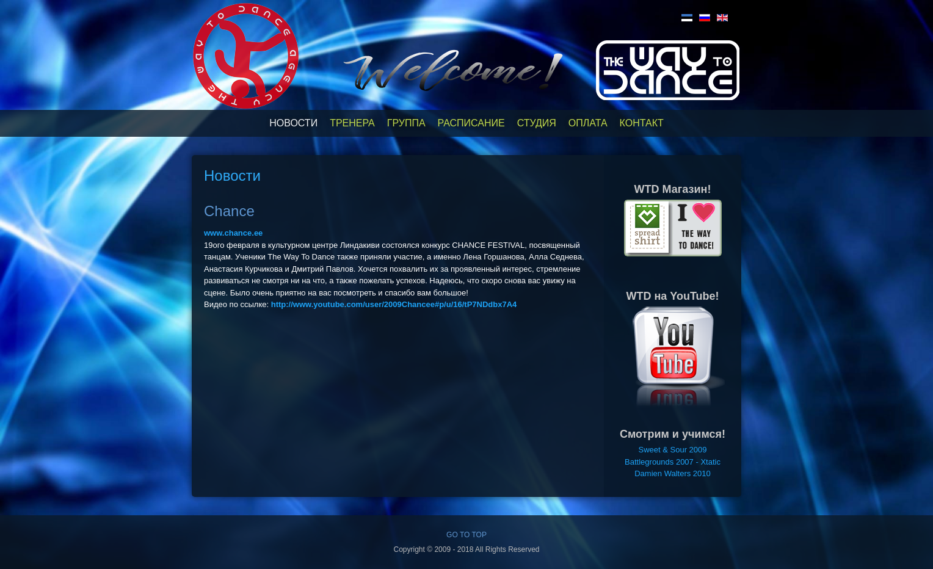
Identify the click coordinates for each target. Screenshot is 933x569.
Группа (406, 123)
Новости (293, 123)
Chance (229, 211)
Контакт (642, 123)
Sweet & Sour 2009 (672, 449)
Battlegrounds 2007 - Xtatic (673, 461)
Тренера (352, 123)
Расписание (471, 123)
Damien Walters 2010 (672, 473)
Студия (536, 123)
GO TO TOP (466, 535)
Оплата (588, 123)
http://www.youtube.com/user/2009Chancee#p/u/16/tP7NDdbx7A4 (394, 304)
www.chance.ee (233, 232)
